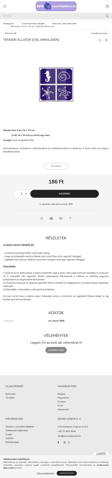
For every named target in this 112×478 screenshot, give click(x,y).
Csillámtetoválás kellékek (33, 23)
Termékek (10, 398)
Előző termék (10, 33)
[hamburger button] (5, 6)
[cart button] (107, 6)
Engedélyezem (67, 473)
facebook (58, 442)
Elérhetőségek (12, 442)
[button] (42, 218)
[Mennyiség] (22, 194)
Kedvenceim (63, 409)
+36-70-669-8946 (67, 431)
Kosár (60, 405)
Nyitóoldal (10, 394)
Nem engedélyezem (45, 473)
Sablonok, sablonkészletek (64, 23)
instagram (64, 442)
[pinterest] (106, 40)
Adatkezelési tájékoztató (17, 430)
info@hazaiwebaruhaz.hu (69, 436)
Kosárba (64, 193)
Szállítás (9, 438)
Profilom (62, 402)
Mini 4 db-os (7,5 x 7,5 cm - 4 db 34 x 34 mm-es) (32, 26)
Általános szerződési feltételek (20, 427)
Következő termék (99, 33)
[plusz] (26, 193)
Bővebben (56, 166)
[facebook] (100, 40)
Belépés (61, 394)
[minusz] (17, 193)
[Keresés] (56, 16)
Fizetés (9, 434)
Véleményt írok (56, 350)
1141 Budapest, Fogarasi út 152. (73, 426)
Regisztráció (63, 398)
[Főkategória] (8, 23)
